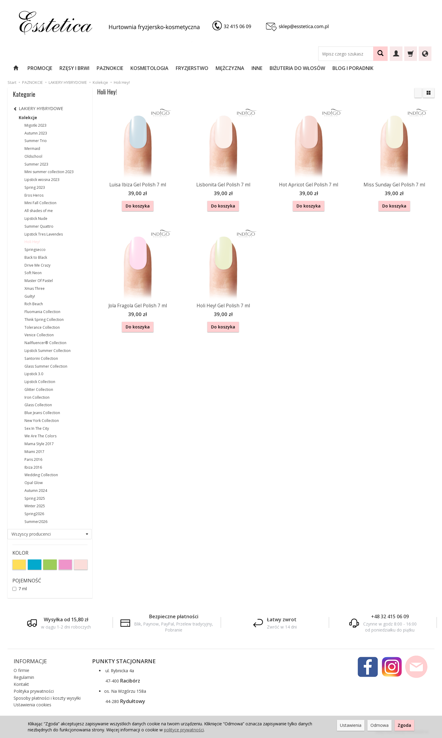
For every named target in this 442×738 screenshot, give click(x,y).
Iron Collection (37, 397)
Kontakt (21, 684)
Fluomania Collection (42, 311)
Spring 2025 (34, 498)
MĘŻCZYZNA (230, 68)
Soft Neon (33, 272)
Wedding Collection (41, 474)
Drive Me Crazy (37, 265)
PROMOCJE (39, 68)
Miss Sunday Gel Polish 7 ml (394, 185)
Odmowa (379, 725)
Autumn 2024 (35, 490)
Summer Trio (35, 140)
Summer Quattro (38, 226)
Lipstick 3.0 (33, 373)
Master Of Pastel (38, 280)
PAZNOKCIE (110, 68)
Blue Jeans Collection (42, 412)
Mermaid (32, 148)
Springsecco (35, 249)
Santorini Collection (41, 358)
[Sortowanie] (418, 93)
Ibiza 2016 (33, 467)
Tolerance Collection (42, 327)
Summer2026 (35, 521)
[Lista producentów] (50, 534)
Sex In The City (36, 428)
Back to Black (35, 257)
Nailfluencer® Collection (45, 342)
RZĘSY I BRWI (74, 68)
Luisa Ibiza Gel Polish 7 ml (137, 185)
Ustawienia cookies (32, 705)
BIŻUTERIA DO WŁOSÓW (297, 68)
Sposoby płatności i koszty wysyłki (47, 698)
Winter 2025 (34, 505)
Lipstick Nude (35, 218)
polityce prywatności (184, 730)
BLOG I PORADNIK (352, 68)
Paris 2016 (33, 459)
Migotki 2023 (35, 125)
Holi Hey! (32, 241)
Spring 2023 (34, 187)
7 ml (19, 588)
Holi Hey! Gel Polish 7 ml (223, 305)
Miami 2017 (34, 451)
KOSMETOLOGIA (149, 68)
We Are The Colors (40, 436)
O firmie (21, 670)
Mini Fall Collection (40, 202)
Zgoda (404, 725)
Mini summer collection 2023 (49, 171)
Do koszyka (138, 206)
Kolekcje (28, 117)
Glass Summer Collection (45, 366)
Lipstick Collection (39, 381)
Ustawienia (350, 725)
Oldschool (33, 156)
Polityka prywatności (34, 691)
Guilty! (29, 296)
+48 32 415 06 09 (390, 616)
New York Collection (41, 420)
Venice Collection (39, 334)
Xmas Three (34, 288)
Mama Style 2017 (39, 443)
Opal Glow (33, 482)
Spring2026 (34, 513)
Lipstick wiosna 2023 (41, 179)
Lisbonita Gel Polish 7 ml (223, 185)
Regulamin (24, 677)
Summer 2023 (36, 164)
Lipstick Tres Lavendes (43, 234)
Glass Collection (38, 404)
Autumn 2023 (35, 133)
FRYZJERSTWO (192, 68)
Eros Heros (33, 195)
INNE (256, 68)
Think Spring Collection (44, 319)
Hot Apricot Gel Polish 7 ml (308, 185)
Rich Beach (33, 303)
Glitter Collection (38, 389)
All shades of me (38, 210)
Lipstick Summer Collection (47, 350)
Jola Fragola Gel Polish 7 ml (137, 305)
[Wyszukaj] (380, 53)
